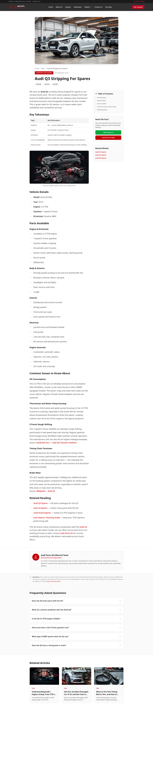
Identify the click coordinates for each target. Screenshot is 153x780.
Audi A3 (46, 84)
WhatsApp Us (108, 132)
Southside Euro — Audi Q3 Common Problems (56, 442)
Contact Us (98, 7)
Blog (43, 68)
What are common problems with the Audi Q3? (76, 610)
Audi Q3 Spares (40, 503)
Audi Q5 (55, 84)
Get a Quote (138, 7)
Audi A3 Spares (40, 508)
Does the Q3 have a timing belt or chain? (76, 645)
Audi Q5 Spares (100, 158)
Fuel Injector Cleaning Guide (46, 517)
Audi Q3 (38, 84)
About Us (59, 7)
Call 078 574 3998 (108, 138)
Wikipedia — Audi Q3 (45, 491)
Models (88, 7)
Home (50, 7)
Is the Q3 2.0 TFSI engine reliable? (76, 618)
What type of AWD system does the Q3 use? (76, 636)
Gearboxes (78, 7)
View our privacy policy (53, 581)
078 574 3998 (139, 1)
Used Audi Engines (42, 512)
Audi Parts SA (66, 533)
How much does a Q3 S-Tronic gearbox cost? (76, 627)
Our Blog (108, 7)
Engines (68, 7)
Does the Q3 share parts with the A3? (76, 601)
